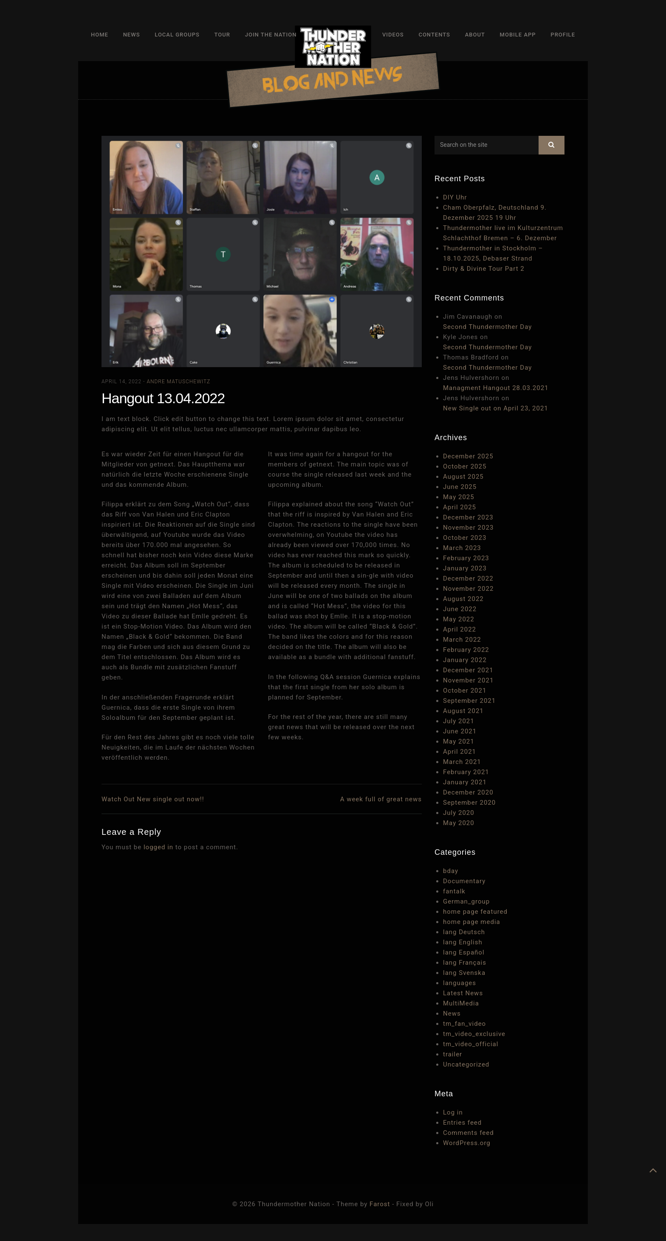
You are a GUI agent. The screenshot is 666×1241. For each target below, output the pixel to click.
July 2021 (458, 721)
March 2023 (462, 548)
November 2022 (468, 588)
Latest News (463, 993)
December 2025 (468, 456)
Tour (222, 34)
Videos (393, 34)
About (475, 34)
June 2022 (460, 609)
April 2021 (459, 751)
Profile (562, 34)
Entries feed (462, 1122)
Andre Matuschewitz (178, 382)
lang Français (464, 962)
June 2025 (460, 487)
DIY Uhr (455, 197)
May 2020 (458, 823)
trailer (452, 1054)
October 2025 (464, 466)
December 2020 (468, 792)
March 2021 (462, 762)
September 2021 (469, 701)
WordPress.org (467, 1143)
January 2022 (465, 660)
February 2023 (466, 558)
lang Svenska (464, 973)
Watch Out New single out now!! (153, 799)
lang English (463, 942)
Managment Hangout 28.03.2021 (496, 388)
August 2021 (463, 711)
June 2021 (460, 731)
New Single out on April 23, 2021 (495, 408)
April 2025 (459, 507)
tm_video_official (470, 1044)
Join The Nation (271, 34)
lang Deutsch (464, 932)
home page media (471, 922)
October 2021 (464, 690)
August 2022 (463, 599)
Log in (453, 1112)
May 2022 (458, 619)
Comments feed (468, 1133)
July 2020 (458, 813)
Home (99, 34)
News (131, 34)
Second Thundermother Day (487, 327)
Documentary (464, 881)
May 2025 (458, 497)
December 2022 (468, 578)
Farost (380, 1204)
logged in (158, 847)
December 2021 (468, 670)
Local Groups (177, 34)
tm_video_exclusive (474, 1034)
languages (459, 983)
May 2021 (458, 741)
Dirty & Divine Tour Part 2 (484, 268)
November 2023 (468, 527)
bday (450, 871)
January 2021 (465, 782)
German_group (466, 901)
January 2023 (465, 568)
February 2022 (466, 650)
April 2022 (459, 629)
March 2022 (462, 639)
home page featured (475, 911)
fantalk (454, 891)
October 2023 (464, 538)
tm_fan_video (464, 1024)
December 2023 (468, 517)
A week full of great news (381, 799)
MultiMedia (461, 1003)
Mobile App (518, 34)
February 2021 (466, 772)
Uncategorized (466, 1064)
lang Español (464, 952)
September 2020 (469, 802)
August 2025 (463, 476)
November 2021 (468, 680)
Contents (434, 34)
